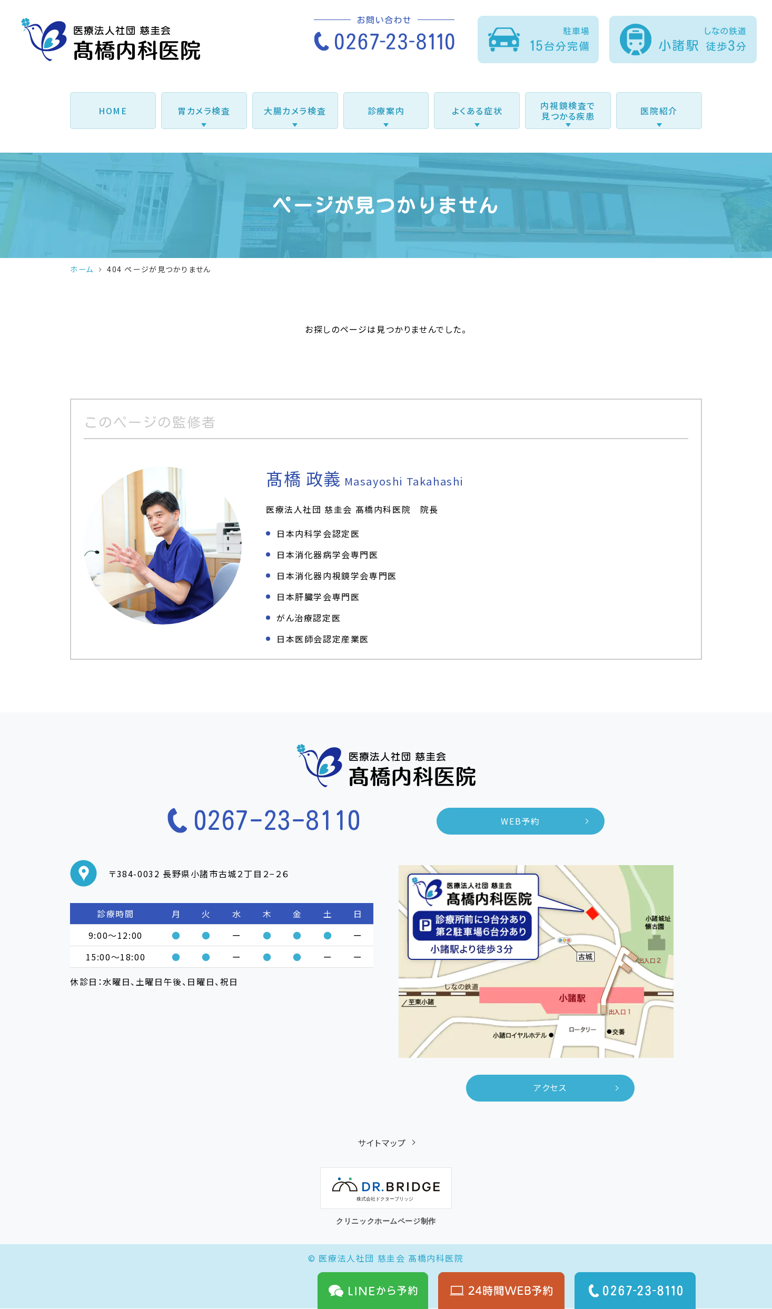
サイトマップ (382, 1143)
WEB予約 (520, 821)
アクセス (550, 1088)
